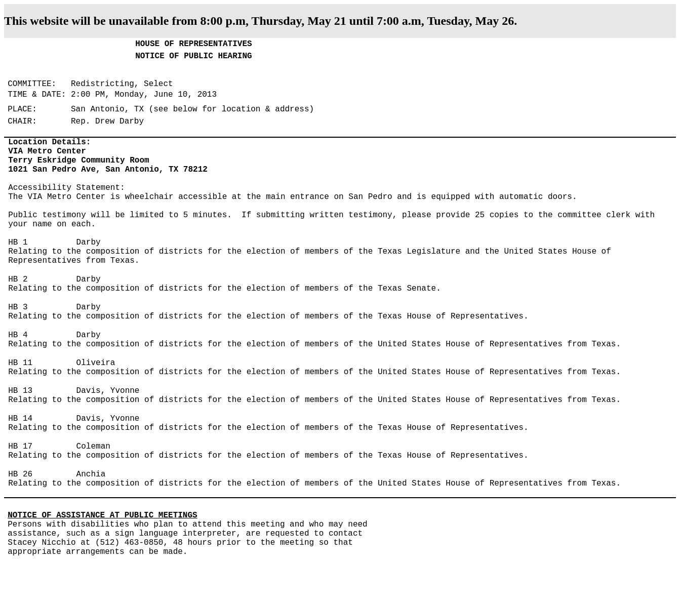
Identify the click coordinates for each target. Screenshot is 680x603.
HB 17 (20, 446)
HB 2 (17, 279)
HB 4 (17, 335)
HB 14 (20, 418)
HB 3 (17, 307)
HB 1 (17, 242)
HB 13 (20, 390)
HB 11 (20, 363)
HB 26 (20, 474)
